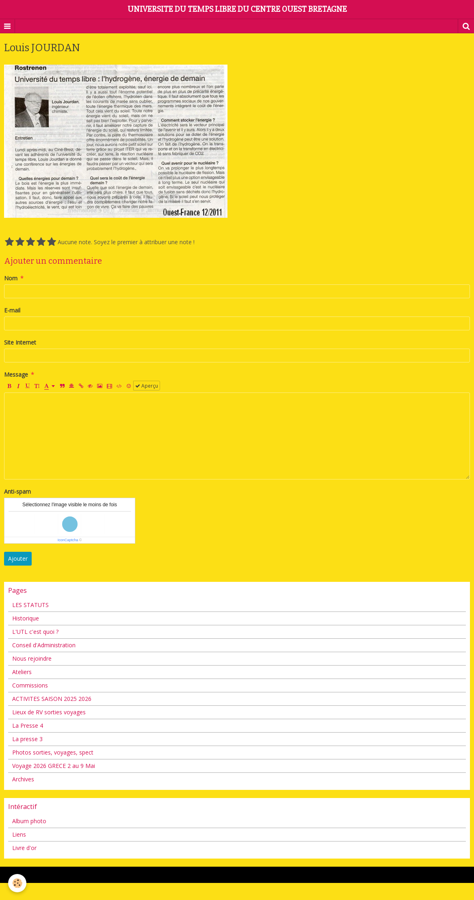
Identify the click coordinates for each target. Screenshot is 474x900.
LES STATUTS (30, 605)
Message (16, 374)
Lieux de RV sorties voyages (49, 712)
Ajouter (18, 558)
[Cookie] (17, 883)
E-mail (12, 310)
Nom (10, 278)
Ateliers (22, 672)
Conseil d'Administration (44, 645)
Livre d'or (24, 848)
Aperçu (146, 385)
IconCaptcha (68, 540)
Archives (23, 779)
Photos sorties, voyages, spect (52, 752)
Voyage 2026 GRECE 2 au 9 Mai (53, 766)
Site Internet (20, 342)
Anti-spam (17, 491)
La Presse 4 (27, 725)
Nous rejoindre (32, 658)
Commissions (30, 685)
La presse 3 (27, 739)
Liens (19, 834)
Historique (25, 618)
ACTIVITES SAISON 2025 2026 (51, 699)
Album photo (29, 821)
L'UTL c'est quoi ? (35, 631)
